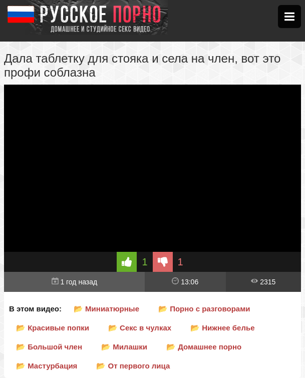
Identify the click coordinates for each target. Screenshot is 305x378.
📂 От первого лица (133, 365)
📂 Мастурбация (46, 365)
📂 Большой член (49, 346)
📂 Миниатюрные (106, 308)
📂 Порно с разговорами (204, 308)
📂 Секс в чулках (139, 327)
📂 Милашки (124, 346)
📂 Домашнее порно (203, 346)
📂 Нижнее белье (222, 327)
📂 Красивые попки (52, 327)
